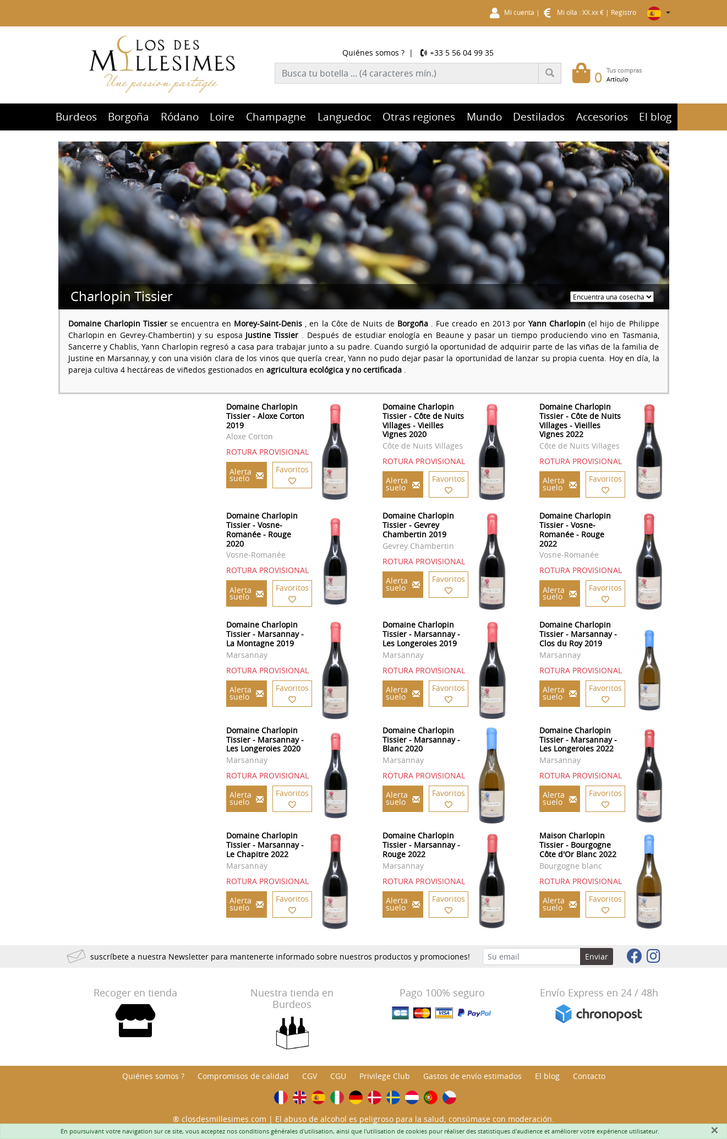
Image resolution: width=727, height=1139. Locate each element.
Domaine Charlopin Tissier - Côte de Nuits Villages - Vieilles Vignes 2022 (580, 420)
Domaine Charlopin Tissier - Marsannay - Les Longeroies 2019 (421, 633)
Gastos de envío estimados (472, 1076)
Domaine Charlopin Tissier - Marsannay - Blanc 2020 (421, 739)
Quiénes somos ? (373, 52)
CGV (309, 1076)
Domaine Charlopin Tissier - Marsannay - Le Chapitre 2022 (265, 844)
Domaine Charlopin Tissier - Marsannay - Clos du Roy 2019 (578, 633)
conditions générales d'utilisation (286, 1131)
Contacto (589, 1076)
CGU (338, 1076)
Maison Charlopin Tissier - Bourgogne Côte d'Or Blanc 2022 (577, 844)
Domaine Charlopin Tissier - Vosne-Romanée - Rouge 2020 (262, 529)
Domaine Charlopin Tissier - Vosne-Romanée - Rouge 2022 (575, 529)
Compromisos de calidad (243, 1076)
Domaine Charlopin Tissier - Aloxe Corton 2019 (265, 415)
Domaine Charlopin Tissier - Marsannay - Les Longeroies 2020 (265, 739)
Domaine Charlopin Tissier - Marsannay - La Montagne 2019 (265, 633)
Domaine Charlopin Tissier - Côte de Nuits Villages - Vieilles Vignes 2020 (423, 420)
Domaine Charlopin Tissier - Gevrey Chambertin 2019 (418, 524)
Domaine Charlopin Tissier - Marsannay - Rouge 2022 (421, 844)
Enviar (596, 956)
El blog (547, 1076)
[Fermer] (714, 1130)
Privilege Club (384, 1076)
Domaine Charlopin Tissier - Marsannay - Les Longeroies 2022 (578, 739)
